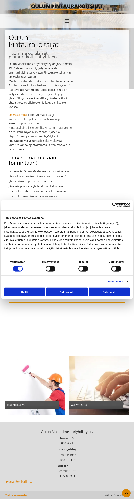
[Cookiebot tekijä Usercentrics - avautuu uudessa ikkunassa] (114, 205)
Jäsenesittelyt (16, 405)
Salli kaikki (109, 291)
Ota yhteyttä (79, 405)
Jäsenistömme (18, 115)
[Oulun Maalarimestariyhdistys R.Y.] (88, 46)
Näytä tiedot (115, 281)
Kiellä (24, 291)
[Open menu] (67, 20)
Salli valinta (67, 291)
